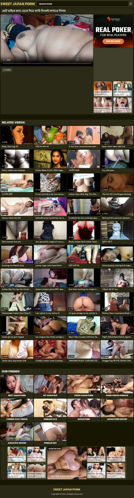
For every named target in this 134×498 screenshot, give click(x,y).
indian (8, 69)
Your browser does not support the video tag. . (47, 40)
